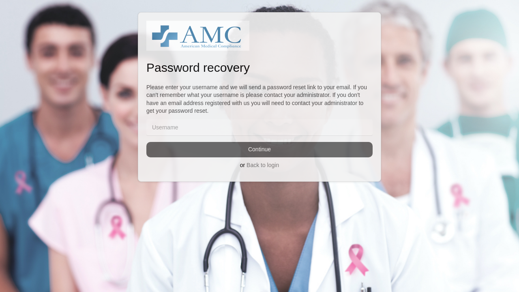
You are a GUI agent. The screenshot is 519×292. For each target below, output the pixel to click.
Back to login (263, 165)
